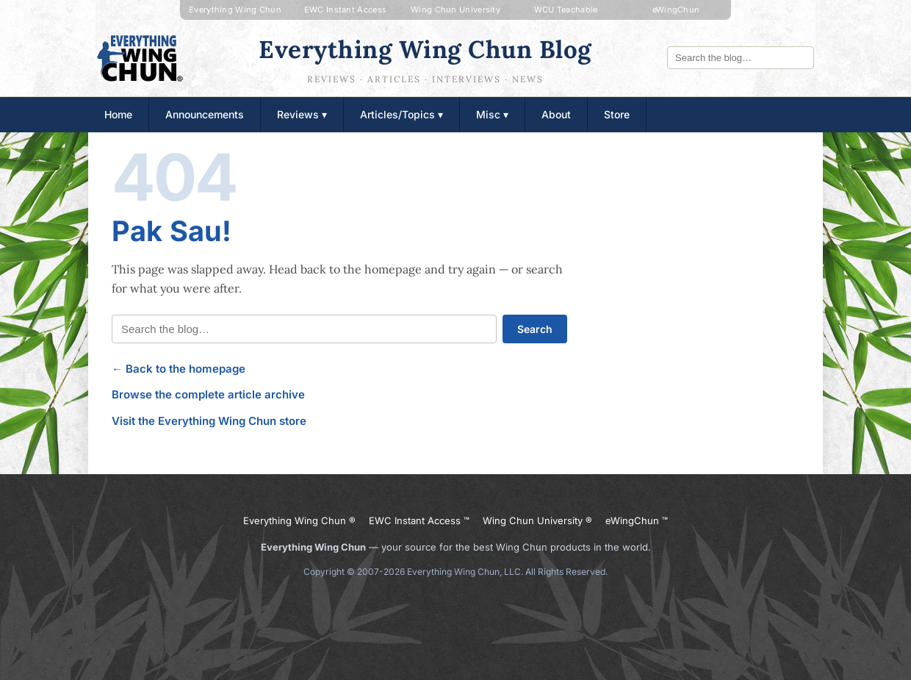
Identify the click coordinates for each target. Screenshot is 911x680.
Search (534, 329)
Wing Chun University (455, 9)
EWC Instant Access (345, 9)
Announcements (204, 114)
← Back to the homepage (178, 369)
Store (617, 114)
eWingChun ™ (636, 520)
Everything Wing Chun (235, 9)
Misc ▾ (492, 114)
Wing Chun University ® (537, 520)
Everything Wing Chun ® (299, 520)
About (556, 114)
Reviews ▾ (302, 114)
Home (118, 114)
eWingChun (676, 9)
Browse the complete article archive (208, 394)
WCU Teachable (566, 9)
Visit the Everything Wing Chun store (209, 421)
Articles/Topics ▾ (401, 114)
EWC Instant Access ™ (419, 520)
